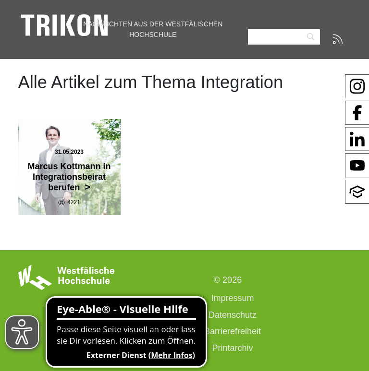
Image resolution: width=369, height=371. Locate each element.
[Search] (284, 37)
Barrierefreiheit (232, 331)
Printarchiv (232, 348)
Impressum (232, 298)
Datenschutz (233, 315)
